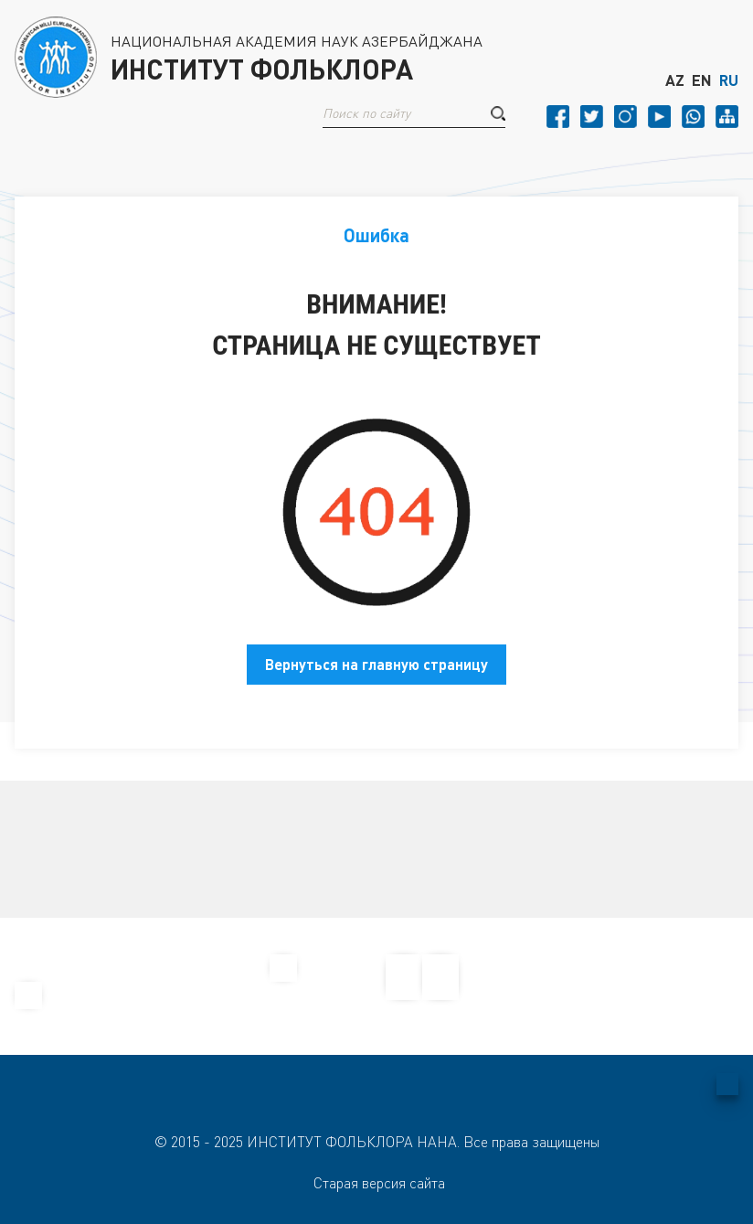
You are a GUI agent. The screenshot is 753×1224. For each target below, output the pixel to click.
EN (702, 80)
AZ (674, 80)
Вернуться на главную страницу (376, 664)
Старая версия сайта (379, 1183)
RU (728, 80)
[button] (498, 113)
